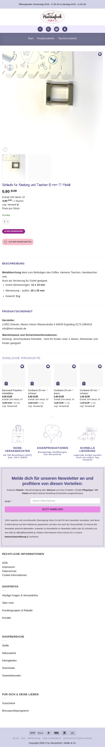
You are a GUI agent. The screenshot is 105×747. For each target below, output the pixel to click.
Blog (16, 738)
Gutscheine (8, 703)
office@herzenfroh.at (25, 532)
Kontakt (6, 617)
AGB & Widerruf (52, 738)
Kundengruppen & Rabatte (17, 610)
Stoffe (5, 645)
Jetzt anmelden (52, 509)
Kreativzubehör (45, 38)
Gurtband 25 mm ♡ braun (64, 392)
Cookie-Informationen (14, 575)
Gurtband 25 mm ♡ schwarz (38, 392)
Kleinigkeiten (9, 660)
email (7, 501)
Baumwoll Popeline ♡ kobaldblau (13, 392)
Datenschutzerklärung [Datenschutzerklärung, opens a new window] (16, 537)
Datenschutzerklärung (77, 738)
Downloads (8, 668)
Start (30, 38)
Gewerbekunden (11, 675)
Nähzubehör (9, 653)
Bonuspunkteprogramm (15, 710)
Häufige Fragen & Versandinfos (20, 595)
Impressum (8, 567)
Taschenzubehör (67, 38)
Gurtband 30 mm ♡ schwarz (90, 392)
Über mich (8, 602)
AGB (5, 562)
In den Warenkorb (13, 231)
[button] (40, 29)
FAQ (23, 738)
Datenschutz (9, 571)
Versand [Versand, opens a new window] (13, 204)
